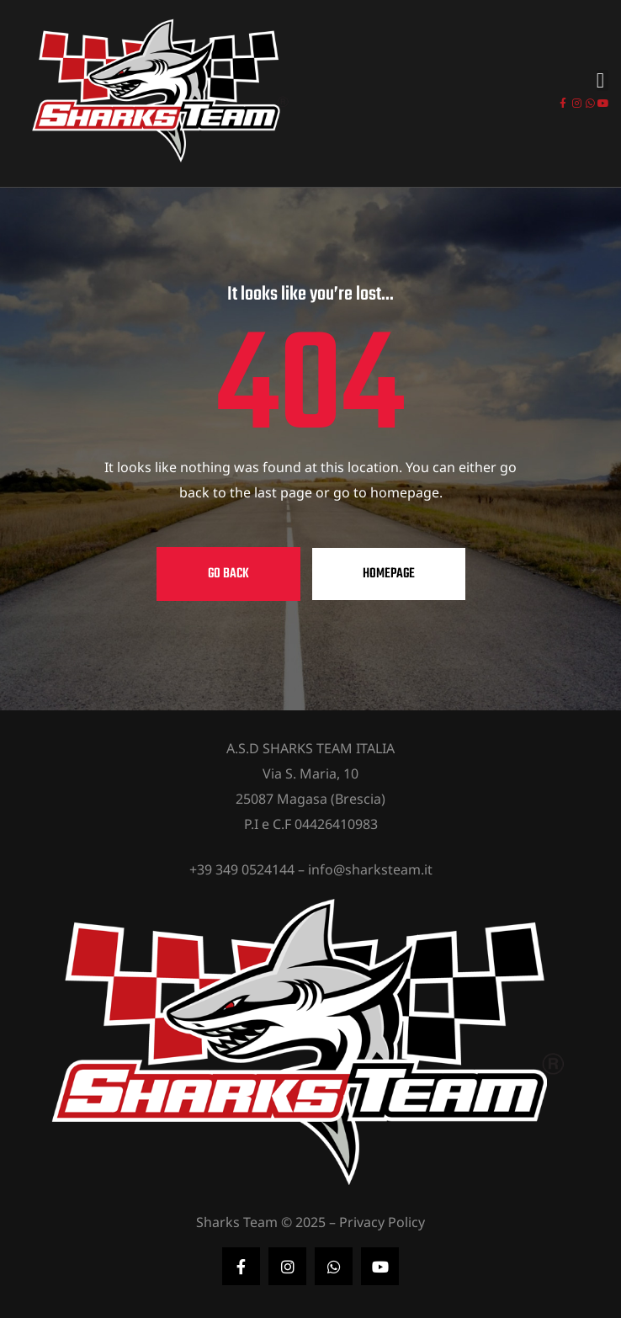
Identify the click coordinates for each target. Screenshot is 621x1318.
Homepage (389, 574)
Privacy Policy (382, 1222)
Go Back (228, 574)
